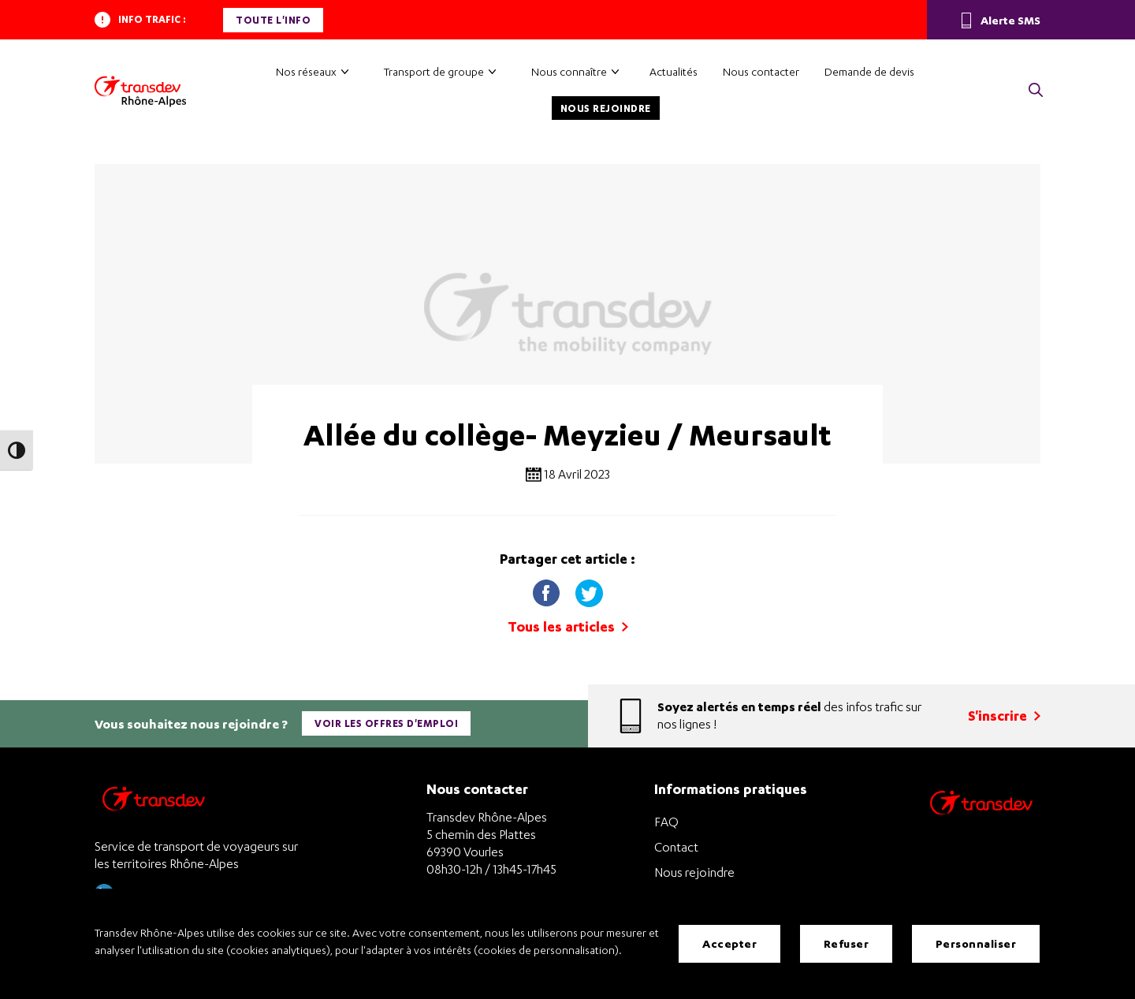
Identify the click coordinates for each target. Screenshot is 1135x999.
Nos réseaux (306, 71)
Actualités (673, 71)
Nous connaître (569, 71)
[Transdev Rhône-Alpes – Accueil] (140, 91)
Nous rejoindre (605, 108)
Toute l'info (273, 20)
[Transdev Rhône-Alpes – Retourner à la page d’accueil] (154, 803)
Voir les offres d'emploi (386, 723)
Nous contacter (761, 71)
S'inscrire (1004, 715)
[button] (1035, 91)
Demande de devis (869, 71)
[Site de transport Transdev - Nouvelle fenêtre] (981, 822)
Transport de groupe (434, 71)
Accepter (729, 943)
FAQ (666, 821)
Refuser (846, 943)
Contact (676, 847)
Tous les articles (568, 626)
